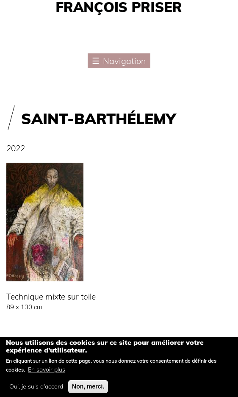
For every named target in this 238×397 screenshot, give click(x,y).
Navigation (124, 61)
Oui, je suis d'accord (36, 391)
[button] (44, 285)
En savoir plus (46, 374)
